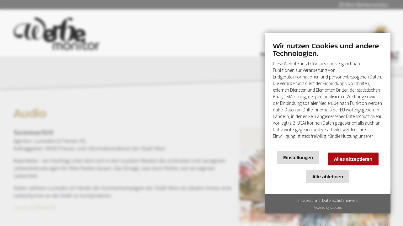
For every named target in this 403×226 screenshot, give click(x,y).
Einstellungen (298, 157)
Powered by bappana (327, 207)
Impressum (307, 200)
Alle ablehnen (327, 177)
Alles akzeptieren (353, 159)
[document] (328, 93)
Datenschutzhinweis (340, 200)
